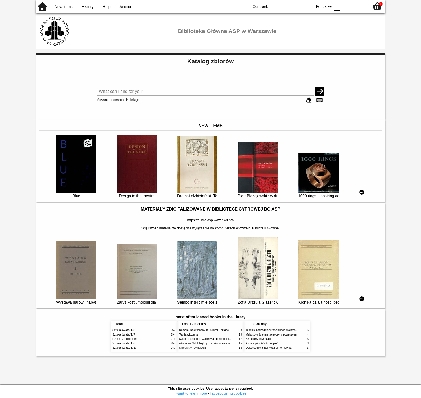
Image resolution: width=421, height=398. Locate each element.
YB (296, 6)
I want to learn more (191, 393)
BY (307, 6)
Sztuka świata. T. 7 (123, 334)
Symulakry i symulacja (192, 347)
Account (126, 7)
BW (285, 6)
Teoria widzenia (188, 334)
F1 (346, 6)
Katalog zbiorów (210, 61)
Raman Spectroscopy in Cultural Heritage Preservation (212, 330)
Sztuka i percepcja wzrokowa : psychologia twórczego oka (214, 338)
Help (107, 7)
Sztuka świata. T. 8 (123, 330)
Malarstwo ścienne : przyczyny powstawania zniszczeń (278, 334)
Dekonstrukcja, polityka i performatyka (268, 347)
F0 (337, 6)
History (88, 7)
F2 (358, 6)
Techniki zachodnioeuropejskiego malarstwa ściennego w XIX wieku (286, 330)
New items (64, 7)
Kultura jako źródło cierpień (262, 343)
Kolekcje (132, 100)
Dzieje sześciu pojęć (124, 338)
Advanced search (110, 100)
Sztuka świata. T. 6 (123, 343)
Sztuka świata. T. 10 (124, 347)
